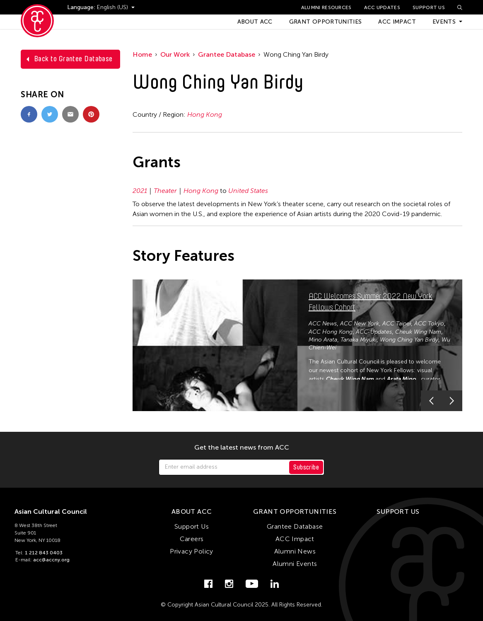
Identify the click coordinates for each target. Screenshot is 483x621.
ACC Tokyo (429, 323)
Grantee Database (226, 54)
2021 (140, 191)
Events (444, 21)
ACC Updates (382, 7)
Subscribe (306, 467)
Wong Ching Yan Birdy (409, 339)
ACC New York (359, 323)
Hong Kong (204, 114)
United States (248, 191)
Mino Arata (323, 339)
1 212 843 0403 (44, 553)
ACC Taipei (396, 323)
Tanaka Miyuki (359, 339)
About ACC (255, 21)
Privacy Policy (191, 551)
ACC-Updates (374, 331)
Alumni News (295, 551)
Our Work (175, 54)
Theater (165, 191)
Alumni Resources (326, 7)
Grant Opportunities (325, 21)
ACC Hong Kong (331, 331)
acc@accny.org (51, 560)
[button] (431, 400)
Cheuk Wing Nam (418, 331)
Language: (82, 7)
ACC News (323, 323)
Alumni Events (295, 564)
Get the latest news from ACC (241, 447)
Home (142, 54)
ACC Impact (397, 21)
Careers (192, 539)
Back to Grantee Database (73, 58)
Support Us (429, 7)
